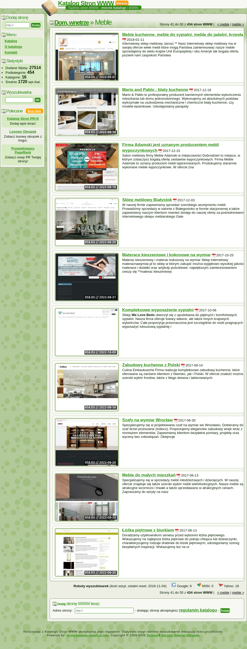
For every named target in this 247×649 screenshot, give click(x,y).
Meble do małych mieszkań (149, 475)
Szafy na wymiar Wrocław (147, 420)
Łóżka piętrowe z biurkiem (148, 530)
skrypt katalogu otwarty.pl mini (87, 635)
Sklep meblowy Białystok (147, 200)
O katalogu (13, 47)
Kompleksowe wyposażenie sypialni (158, 310)
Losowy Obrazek (22, 131)
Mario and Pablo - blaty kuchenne (155, 90)
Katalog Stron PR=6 (23, 119)
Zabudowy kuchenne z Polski (151, 365)
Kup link (34, 111)
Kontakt (11, 52)
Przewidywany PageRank (23, 150)
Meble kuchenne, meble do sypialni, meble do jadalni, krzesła (182, 34)
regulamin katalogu (198, 610)
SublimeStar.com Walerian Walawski (173, 635)
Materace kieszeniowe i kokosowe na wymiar (166, 255)
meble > (238, 24)
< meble (223, 24)
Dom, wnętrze (71, 22)
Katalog (11, 41)
